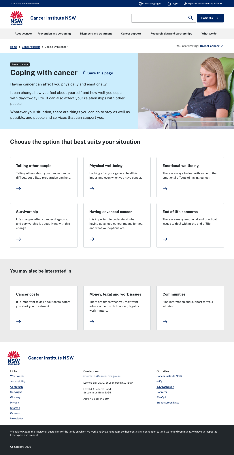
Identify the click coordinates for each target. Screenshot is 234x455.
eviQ (159, 381)
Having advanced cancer (110, 212)
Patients (210, 18)
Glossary (15, 397)
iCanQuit (161, 397)
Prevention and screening (54, 33)
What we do (209, 33)
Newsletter (16, 418)
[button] (203, 3)
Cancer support (131, 33)
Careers (15, 413)
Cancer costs (27, 294)
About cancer (23, 33)
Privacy (14, 402)
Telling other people (34, 165)
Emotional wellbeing (181, 165)
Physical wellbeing (106, 165)
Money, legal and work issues (115, 294)
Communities (174, 294)
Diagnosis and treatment (96, 33)
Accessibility (17, 381)
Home (13, 46)
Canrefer (161, 392)
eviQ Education (165, 386)
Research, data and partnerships (171, 33)
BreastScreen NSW (167, 402)
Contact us (16, 386)
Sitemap (15, 407)
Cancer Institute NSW (169, 376)
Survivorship (27, 212)
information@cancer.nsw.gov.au (101, 376)
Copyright (16, 392)
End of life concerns (180, 212)
